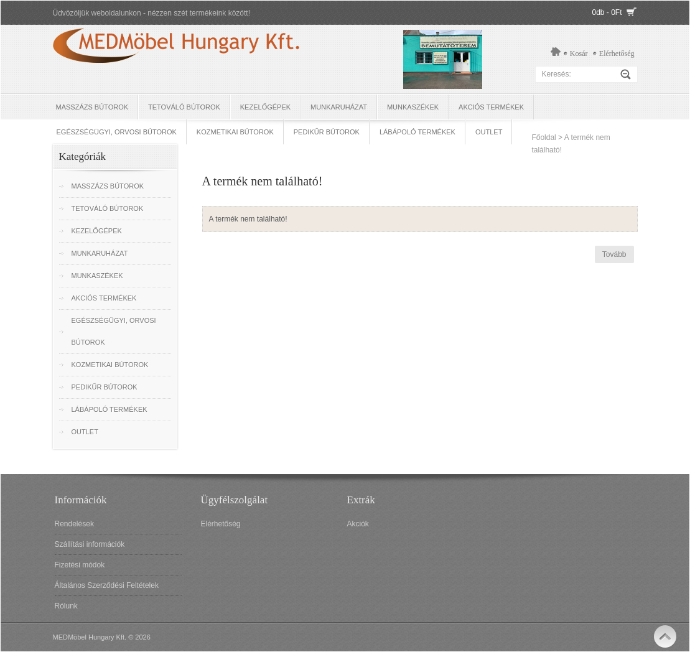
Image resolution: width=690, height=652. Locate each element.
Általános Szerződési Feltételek (107, 585)
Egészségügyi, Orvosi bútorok (117, 132)
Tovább (614, 254)
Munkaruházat (338, 107)
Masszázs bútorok (92, 107)
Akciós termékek (491, 107)
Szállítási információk (90, 544)
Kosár (579, 53)
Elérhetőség (617, 53)
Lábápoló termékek (417, 132)
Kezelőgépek (265, 107)
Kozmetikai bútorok (235, 132)
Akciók (358, 523)
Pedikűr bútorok (327, 132)
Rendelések (74, 523)
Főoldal (543, 137)
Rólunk (66, 606)
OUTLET (488, 132)
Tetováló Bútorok (184, 107)
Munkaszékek (413, 107)
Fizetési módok (80, 565)
